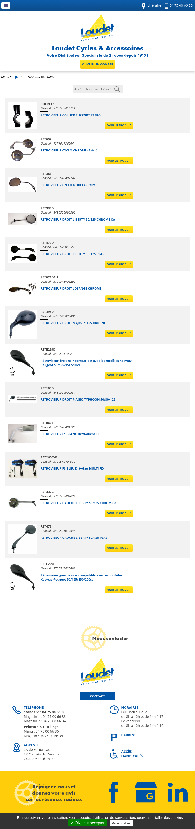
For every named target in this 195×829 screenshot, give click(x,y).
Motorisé (7, 77)
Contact (97, 696)
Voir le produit (119, 125)
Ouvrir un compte (97, 64)
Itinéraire (154, 5)
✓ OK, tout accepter (88, 823)
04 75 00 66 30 (181, 5)
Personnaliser (121, 823)
